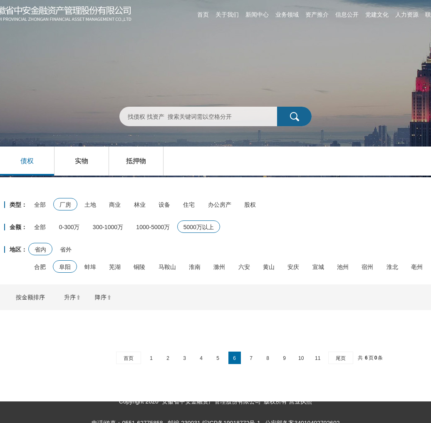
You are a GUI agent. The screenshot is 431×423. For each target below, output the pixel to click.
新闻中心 (257, 14)
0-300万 (69, 227)
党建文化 (377, 14)
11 (317, 358)
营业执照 (300, 401)
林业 (140, 204)
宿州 (367, 267)
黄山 (269, 267)
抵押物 (136, 160)
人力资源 (407, 14)
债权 (27, 160)
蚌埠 (90, 267)
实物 (81, 160)
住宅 (189, 204)
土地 (90, 204)
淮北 (392, 267)
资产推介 (317, 14)
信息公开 (347, 14)
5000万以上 (198, 227)
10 (301, 358)
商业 (115, 204)
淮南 (195, 267)
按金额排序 (30, 297)
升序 (70, 297)
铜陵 (139, 267)
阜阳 (65, 267)
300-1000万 (108, 227)
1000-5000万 (153, 227)
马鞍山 (167, 267)
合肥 (40, 267)
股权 (250, 204)
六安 (244, 267)
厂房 (65, 204)
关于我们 (227, 14)
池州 (343, 267)
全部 (40, 204)
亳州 (417, 267)
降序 (101, 297)
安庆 (293, 267)
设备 (164, 204)
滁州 (219, 267)
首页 (203, 14)
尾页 (341, 358)
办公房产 (219, 204)
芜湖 (115, 267)
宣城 (318, 267)
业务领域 (287, 14)
